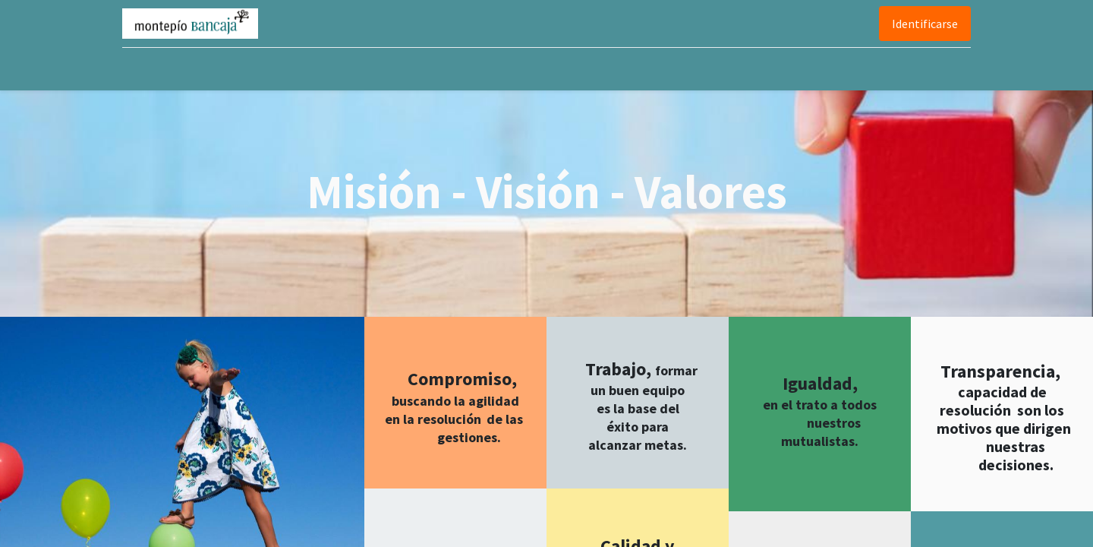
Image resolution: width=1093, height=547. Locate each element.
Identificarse (922, 23)
